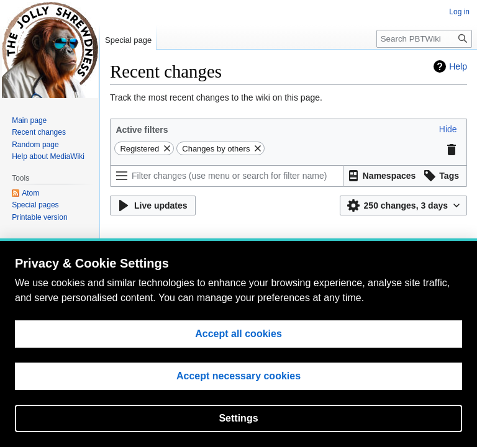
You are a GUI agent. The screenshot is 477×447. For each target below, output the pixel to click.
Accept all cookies (238, 335)
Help (458, 66)
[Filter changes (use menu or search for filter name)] (226, 176)
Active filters (142, 130)
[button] (448, 129)
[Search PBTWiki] (424, 39)
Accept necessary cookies (238, 377)
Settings (238, 419)
